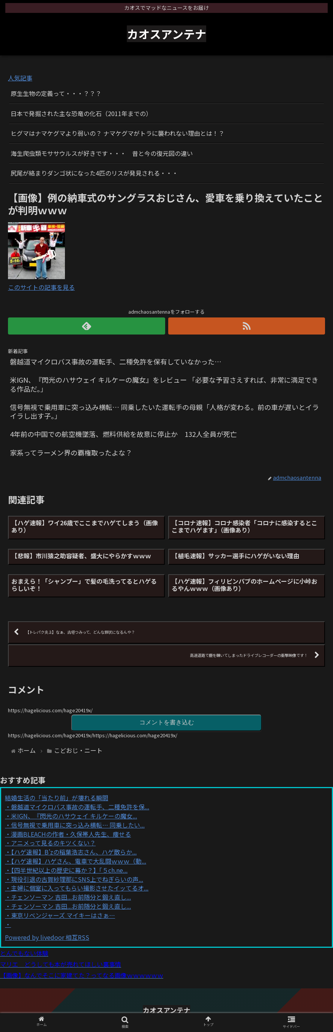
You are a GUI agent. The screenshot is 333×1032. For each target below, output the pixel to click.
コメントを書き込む (166, 722)
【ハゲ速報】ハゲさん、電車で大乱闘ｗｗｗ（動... (78, 860)
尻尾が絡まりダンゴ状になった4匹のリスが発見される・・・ (94, 172)
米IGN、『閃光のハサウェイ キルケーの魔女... (74, 815)
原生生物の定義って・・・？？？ (56, 93)
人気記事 (20, 77)
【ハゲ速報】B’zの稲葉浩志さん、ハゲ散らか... (74, 851)
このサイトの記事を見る (41, 287)
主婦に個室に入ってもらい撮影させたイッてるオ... (79, 887)
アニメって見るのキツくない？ (53, 842)
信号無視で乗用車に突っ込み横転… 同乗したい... (78, 824)
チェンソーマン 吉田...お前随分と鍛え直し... (71, 897)
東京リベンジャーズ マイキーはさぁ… (63, 915)
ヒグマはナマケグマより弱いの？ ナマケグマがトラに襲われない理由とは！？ (117, 133)
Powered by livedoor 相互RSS (47, 937)
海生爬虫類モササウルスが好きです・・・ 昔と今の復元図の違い (102, 153)
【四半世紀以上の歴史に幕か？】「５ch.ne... (69, 870)
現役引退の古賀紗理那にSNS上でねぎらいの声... (77, 879)
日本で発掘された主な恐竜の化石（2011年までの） (81, 113)
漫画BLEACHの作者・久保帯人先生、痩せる (71, 834)
